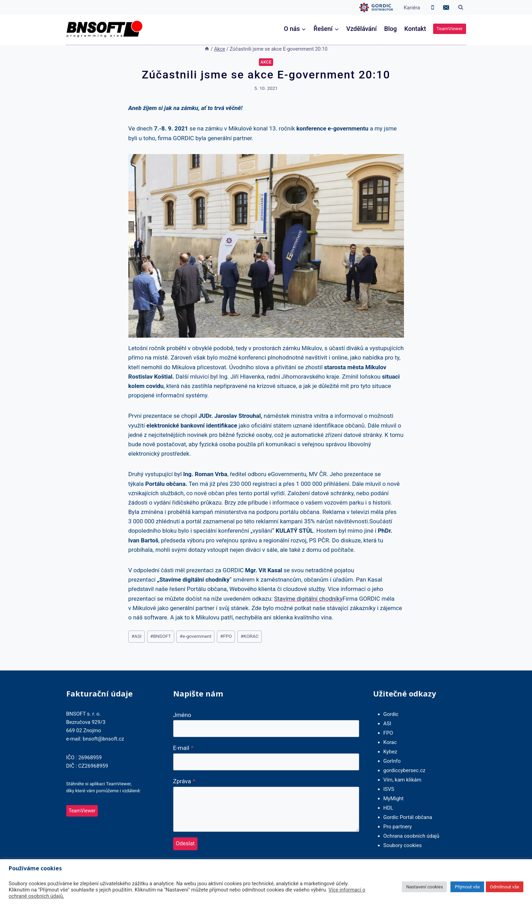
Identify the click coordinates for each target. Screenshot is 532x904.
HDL (388, 808)
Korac (390, 742)
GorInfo (392, 761)
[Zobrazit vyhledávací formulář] (461, 7)
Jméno (182, 714)
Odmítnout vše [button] (504, 886)
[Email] (446, 8)
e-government (196, 636)
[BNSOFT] (104, 28)
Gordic (391, 714)
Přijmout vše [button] (467, 886)
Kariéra (412, 8)
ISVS (388, 789)
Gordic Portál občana (407, 817)
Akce (265, 62)
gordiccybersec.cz (404, 770)
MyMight (393, 798)
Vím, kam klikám (402, 780)
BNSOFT (160, 636)
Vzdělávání (361, 28)
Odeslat (185, 843)
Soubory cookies (402, 845)
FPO (226, 636)
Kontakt (415, 28)
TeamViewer (450, 28)
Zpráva (184, 781)
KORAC (249, 636)
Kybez (390, 752)
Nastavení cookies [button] (424, 886)
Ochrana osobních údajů (411, 836)
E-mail (183, 747)
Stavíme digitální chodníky (308, 598)
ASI (137, 636)
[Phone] (432, 8)
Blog (390, 28)
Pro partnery (397, 826)
